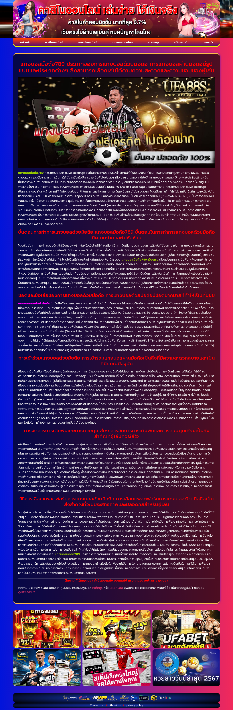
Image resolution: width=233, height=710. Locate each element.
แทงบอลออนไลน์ (124, 43)
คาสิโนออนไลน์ (53, 43)
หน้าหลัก (24, 43)
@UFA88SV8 (26, 594)
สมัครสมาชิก (183, 43)
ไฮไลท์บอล (116, 589)
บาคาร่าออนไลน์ (87, 43)
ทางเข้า (209, 43)
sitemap (155, 43)
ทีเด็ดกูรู (97, 589)
